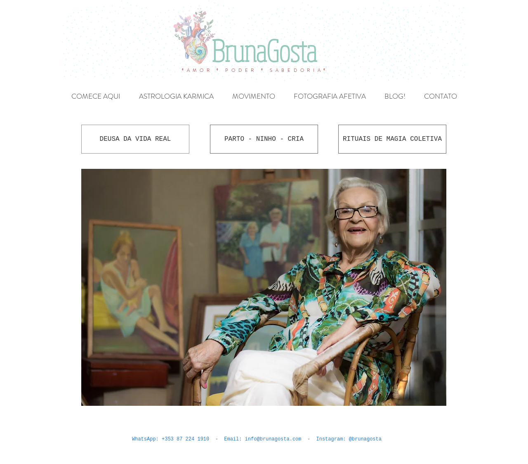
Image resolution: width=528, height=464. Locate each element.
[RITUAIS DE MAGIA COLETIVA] (392, 139)
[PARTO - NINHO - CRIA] (264, 139)
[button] (263, 287)
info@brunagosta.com (273, 439)
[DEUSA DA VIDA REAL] (135, 139)
